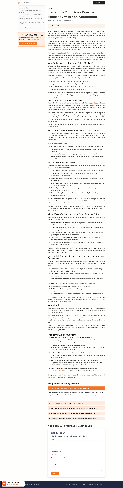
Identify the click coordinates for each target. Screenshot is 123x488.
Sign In (101, 484)
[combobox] (53, 454)
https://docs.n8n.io (61, 370)
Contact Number (56, 451)
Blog (87, 3)
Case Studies (59, 3)
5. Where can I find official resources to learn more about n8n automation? (72, 418)
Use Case (80, 3)
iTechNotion (36, 484)
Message (53, 464)
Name (52, 439)
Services (48, 3)
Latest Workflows (24, 8)
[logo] (24, 3)
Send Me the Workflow (28, 43)
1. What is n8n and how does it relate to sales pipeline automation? (70, 388)
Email (52, 445)
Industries (90, 484)
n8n (90, 41)
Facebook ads (93, 103)
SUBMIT (54, 473)
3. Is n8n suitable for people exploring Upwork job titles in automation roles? (73, 408)
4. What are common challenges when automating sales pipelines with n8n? (72, 413)
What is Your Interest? (57, 458)
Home (40, 3)
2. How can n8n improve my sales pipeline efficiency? (66, 403)
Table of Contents (58, 26)
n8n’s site (88, 206)
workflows (70, 3)
